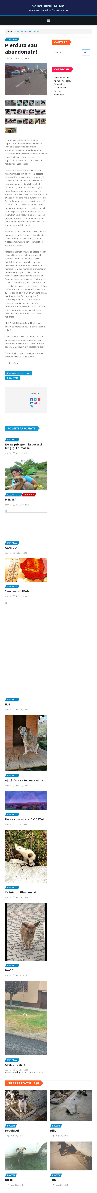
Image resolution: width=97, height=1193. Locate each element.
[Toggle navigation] (48, 20)
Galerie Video (60, 92)
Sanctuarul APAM (48, 6)
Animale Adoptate (62, 85)
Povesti (57, 95)
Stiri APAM (59, 99)
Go (85, 55)
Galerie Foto (59, 89)
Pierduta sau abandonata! (27, 32)
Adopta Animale (61, 82)
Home (9, 32)
